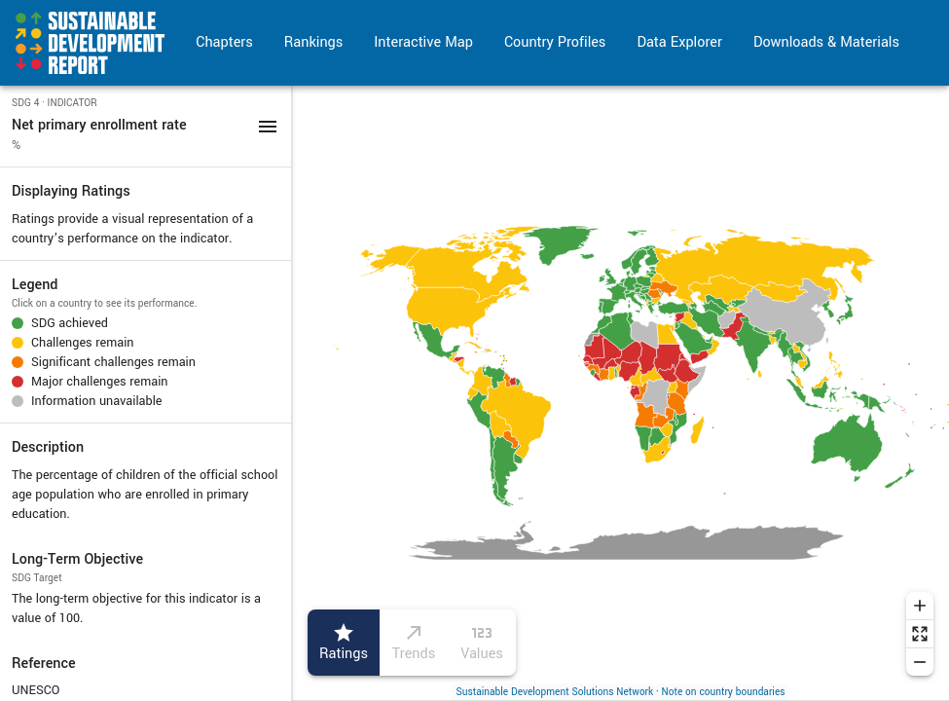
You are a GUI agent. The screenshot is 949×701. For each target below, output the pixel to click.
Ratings (344, 642)
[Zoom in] (919, 605)
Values (482, 642)
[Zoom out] (919, 662)
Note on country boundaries (723, 691)
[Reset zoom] (919, 633)
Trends (414, 642)
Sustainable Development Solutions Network (555, 691)
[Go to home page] (90, 43)
